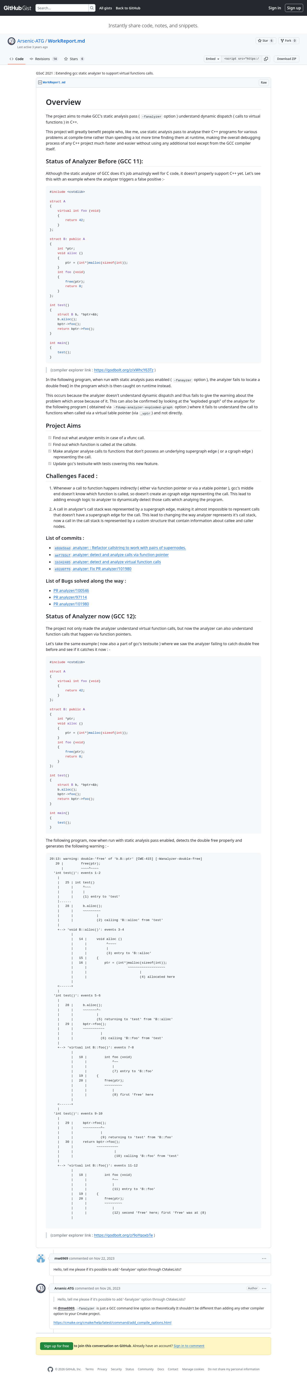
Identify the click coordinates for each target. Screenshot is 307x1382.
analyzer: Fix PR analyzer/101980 (92, 568)
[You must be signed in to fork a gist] (288, 40)
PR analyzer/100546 (71, 590)
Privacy (102, 1369)
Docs (160, 1369)
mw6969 (61, 1258)
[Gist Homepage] (18, 8)
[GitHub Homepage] (50, 1369)
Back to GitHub (128, 8)
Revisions (44, 59)
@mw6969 (66, 1308)
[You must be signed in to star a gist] (266, 40)
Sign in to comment (189, 1345)
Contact (173, 1369)
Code (17, 59)
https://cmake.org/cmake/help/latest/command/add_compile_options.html (112, 1322)
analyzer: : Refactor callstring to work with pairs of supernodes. (119, 547)
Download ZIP (286, 59)
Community (146, 1369)
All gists (105, 8)
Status (130, 1369)
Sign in (275, 8)
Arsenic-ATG (30, 41)
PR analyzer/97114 (70, 597)
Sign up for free (56, 1346)
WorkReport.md (66, 41)
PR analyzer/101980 (71, 604)
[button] (266, 59)
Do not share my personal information (234, 1369)
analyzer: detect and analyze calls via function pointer (111, 554)
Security (116, 1369)
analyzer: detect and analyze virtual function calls (107, 561)
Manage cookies (193, 1369)
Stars (74, 59)
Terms (89, 1369)
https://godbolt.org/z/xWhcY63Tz (124, 370)
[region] (153, 668)
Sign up (294, 8)
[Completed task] (49, 437)
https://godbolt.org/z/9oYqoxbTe (123, 1235)
